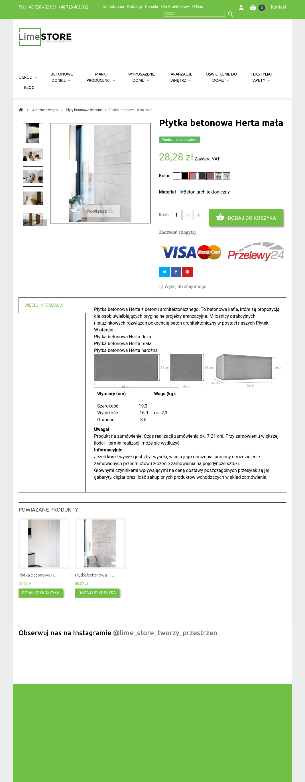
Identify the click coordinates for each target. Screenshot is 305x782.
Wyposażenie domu (141, 77)
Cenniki (151, 6)
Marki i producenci (99, 77)
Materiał (168, 192)
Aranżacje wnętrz (181, 77)
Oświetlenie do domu (221, 77)
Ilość (164, 214)
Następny (35, 222)
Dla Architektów (175, 6)
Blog (29, 87)
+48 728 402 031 (42, 7)
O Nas (197, 6)
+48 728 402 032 (73, 7)
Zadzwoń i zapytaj (177, 232)
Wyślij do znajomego (186, 286)
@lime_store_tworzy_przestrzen (165, 633)
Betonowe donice (62, 77)
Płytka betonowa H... (38, 575)
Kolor (165, 175)
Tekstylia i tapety (261, 77)
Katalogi (134, 6)
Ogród (25, 77)
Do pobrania (113, 6)
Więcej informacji (44, 305)
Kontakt (278, 7)
